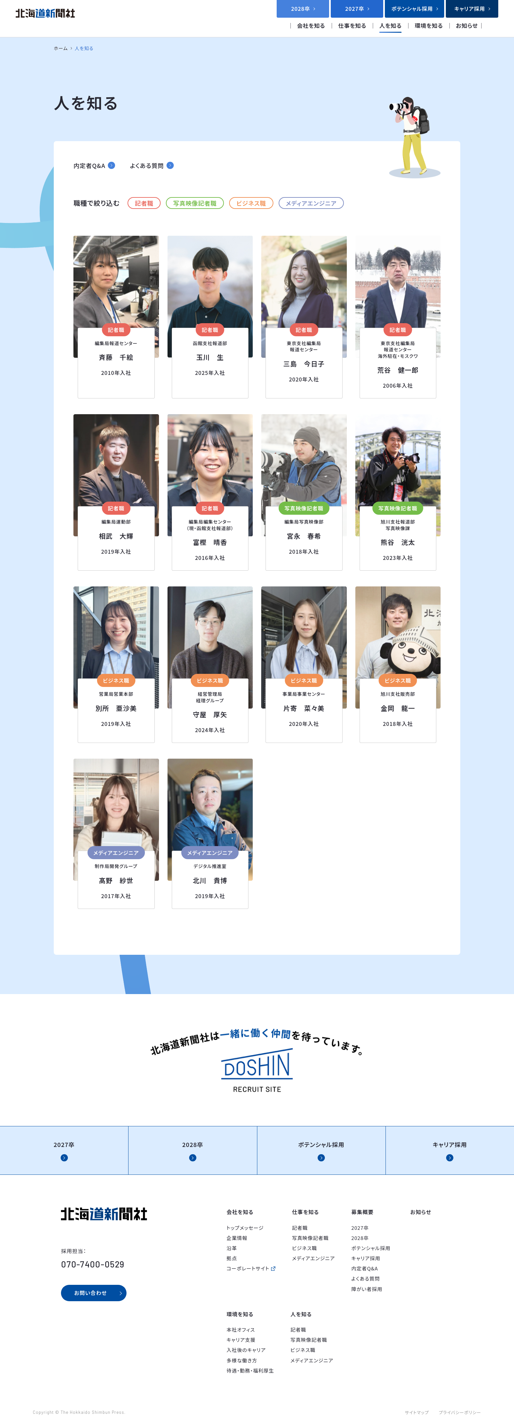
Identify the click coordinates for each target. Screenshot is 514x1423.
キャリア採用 (366, 1258)
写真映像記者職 (195, 203)
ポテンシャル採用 (371, 1248)
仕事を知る (352, 25)
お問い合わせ (90, 1293)
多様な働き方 (242, 1360)
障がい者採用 (367, 1288)
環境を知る (429, 25)
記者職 (144, 203)
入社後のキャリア (246, 1349)
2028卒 (360, 1237)
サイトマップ (417, 1412)
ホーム (61, 48)
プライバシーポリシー (460, 1412)
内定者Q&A (364, 1268)
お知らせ (467, 25)
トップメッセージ (245, 1227)
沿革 (232, 1248)
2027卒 (360, 1227)
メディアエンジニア (311, 203)
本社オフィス (241, 1329)
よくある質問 (365, 1278)
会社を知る (311, 25)
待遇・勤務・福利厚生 (250, 1370)
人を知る (390, 25)
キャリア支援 (241, 1339)
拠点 (232, 1258)
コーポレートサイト (248, 1268)
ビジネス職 (251, 203)
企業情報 (237, 1237)
